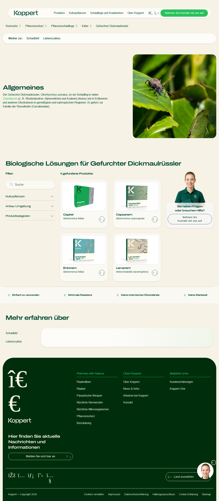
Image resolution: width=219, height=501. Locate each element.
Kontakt (128, 402)
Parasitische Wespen (89, 395)
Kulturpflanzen (77, 12)
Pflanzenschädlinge (62, 26)
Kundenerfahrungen (181, 381)
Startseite (11, 26)
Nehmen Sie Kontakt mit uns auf (184, 12)
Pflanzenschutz (34, 26)
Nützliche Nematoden (90, 402)
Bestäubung (84, 423)
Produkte (59, 12)
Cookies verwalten (94, 494)
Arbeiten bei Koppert (135, 395)
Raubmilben (84, 381)
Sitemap (206, 494)
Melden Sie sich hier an (48, 456)
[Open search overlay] (150, 13)
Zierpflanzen (10, 98)
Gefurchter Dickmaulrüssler (112, 26)
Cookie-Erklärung (188, 494)
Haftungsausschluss (164, 494)
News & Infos (131, 388)
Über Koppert (135, 12)
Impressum (114, 494)
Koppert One (177, 388)
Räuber (81, 388)
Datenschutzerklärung (136, 494)
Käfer (85, 26)
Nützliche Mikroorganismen (93, 409)
